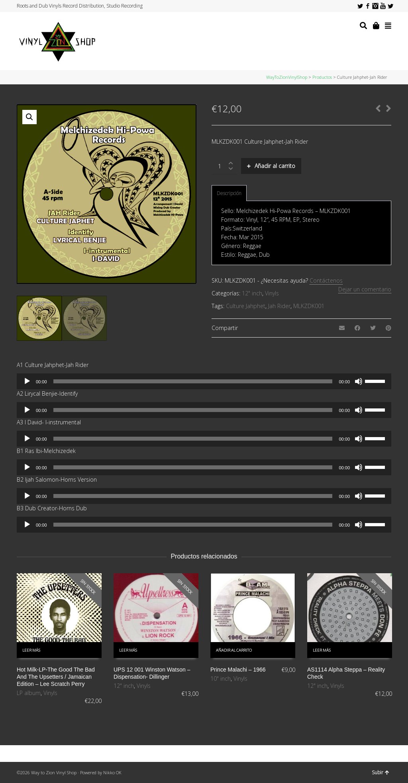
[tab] (229, 193)
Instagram (375, 6)
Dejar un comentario (364, 289)
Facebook (368, 6)
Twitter (360, 6)
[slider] (193, 381)
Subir (380, 772)
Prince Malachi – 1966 (238, 669)
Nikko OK (112, 772)
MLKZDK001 (308, 306)
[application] (204, 381)
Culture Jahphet (245, 306)
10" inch (220, 678)
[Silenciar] (359, 381)
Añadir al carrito (275, 166)
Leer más (31, 650)
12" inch (252, 293)
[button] (29, 117)
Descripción (229, 193)
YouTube (383, 6)
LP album (29, 693)
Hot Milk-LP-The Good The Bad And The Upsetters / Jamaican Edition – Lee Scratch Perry (56, 676)
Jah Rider (279, 306)
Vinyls (272, 293)
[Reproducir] (27, 381)
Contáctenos (326, 280)
